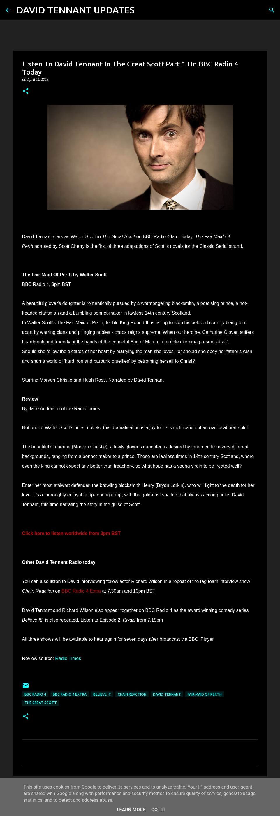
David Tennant (167, 694)
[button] (25, 91)
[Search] (142, 10)
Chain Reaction (132, 694)
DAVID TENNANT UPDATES (75, 10)
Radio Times (68, 658)
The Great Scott (40, 703)
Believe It (102, 694)
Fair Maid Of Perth (205, 694)
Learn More (131, 810)
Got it (158, 810)
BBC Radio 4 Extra (70, 694)
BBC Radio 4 (35, 694)
